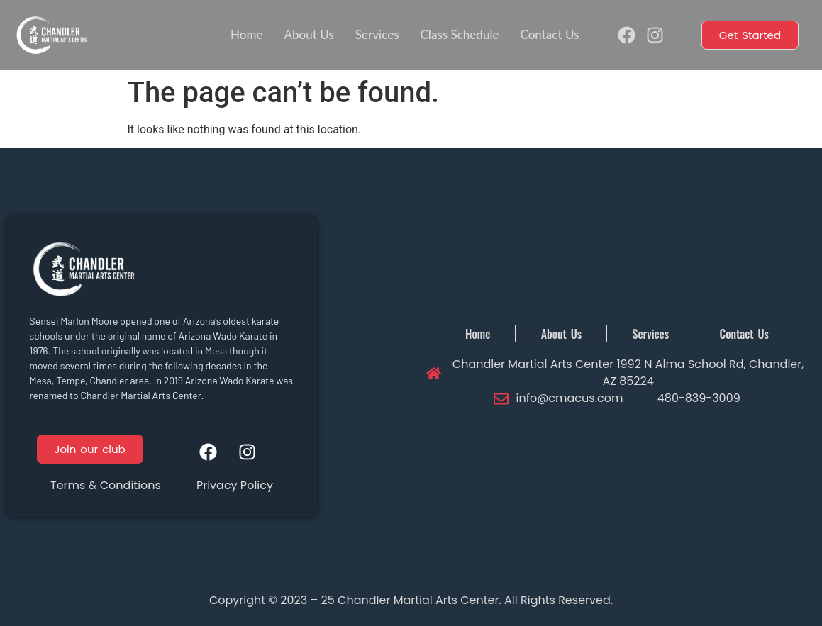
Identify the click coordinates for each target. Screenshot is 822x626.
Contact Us (549, 34)
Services (377, 34)
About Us (308, 34)
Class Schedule (460, 34)
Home (246, 34)
